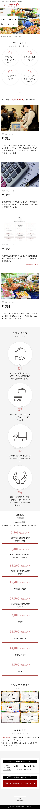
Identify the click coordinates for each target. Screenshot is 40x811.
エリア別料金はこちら (30, 264)
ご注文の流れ (5, 737)
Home (4, 36)
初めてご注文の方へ (15, 36)
